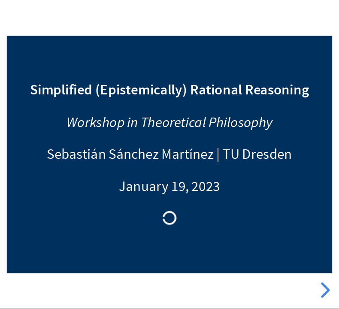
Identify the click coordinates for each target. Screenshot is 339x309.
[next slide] (324, 290)
